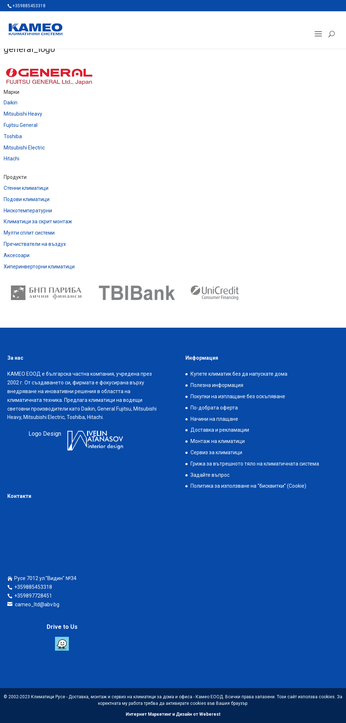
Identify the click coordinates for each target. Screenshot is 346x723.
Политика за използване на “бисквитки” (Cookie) (248, 486)
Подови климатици (27, 199)
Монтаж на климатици (217, 441)
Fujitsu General (21, 125)
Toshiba (13, 136)
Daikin (10, 102)
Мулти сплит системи (29, 233)
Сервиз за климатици (216, 452)
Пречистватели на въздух (35, 244)
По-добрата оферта (214, 408)
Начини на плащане (214, 419)
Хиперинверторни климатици (39, 266)
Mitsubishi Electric (24, 148)
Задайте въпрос (209, 475)
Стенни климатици (26, 188)
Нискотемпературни (28, 210)
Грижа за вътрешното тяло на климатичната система (254, 464)
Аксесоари (17, 255)
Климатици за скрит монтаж (38, 221)
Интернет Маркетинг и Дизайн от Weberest (173, 714)
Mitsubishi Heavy (23, 114)
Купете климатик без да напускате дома (238, 374)
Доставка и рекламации (219, 430)
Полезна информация (216, 385)
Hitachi (11, 158)
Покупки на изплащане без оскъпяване (237, 396)
